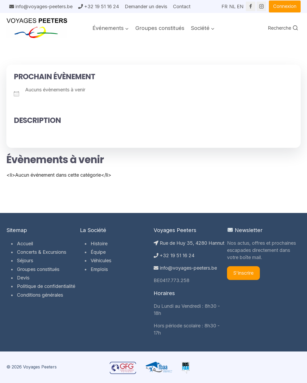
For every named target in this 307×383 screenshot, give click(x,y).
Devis (22, 277)
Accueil (24, 243)
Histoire (98, 243)
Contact (181, 6)
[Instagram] (261, 6)
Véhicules (100, 260)
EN (240, 5)
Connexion (284, 6)
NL (232, 5)
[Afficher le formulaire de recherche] (283, 28)
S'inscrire (243, 273)
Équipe (97, 252)
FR (224, 5)
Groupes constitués (159, 28)
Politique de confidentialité (45, 286)
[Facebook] (250, 6)
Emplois (98, 269)
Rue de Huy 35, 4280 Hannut (189, 243)
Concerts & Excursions (40, 252)
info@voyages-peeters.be (41, 6)
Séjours (24, 260)
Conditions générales (39, 295)
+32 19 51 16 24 (98, 6)
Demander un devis (146, 6)
